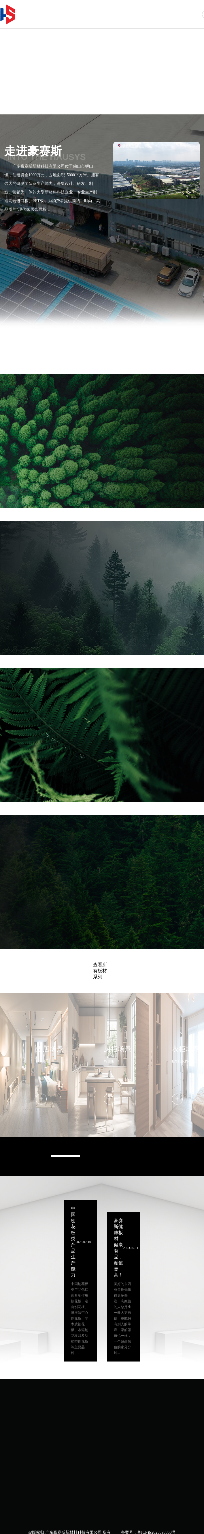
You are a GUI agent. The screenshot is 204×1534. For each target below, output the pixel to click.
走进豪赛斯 (98, 13)
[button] (165, 93)
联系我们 (190, 13)
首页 (75, 13)
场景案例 (144, 13)
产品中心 (121, 13)
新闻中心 (167, 13)
